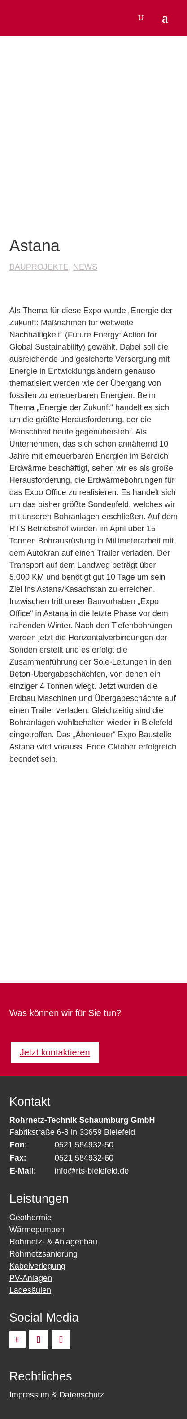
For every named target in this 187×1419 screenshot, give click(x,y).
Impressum (29, 1394)
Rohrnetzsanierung (43, 1253)
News (85, 267)
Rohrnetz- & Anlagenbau (53, 1241)
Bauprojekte (39, 267)
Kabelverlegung (37, 1265)
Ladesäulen (30, 1290)
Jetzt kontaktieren (55, 1052)
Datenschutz (81, 1394)
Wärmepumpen (37, 1229)
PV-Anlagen (30, 1278)
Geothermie (30, 1217)
